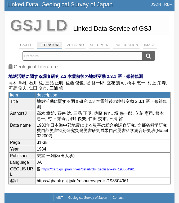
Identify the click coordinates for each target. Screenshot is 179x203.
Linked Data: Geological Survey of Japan (60, 4)
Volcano (75, 45)
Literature (50, 45)
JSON (156, 4)
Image (150, 45)
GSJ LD (26, 45)
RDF (168, 4)
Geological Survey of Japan (87, 198)
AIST (59, 198)
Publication (126, 45)
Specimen (99, 45)
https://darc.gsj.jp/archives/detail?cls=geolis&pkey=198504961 (88, 169)
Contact (118, 198)
